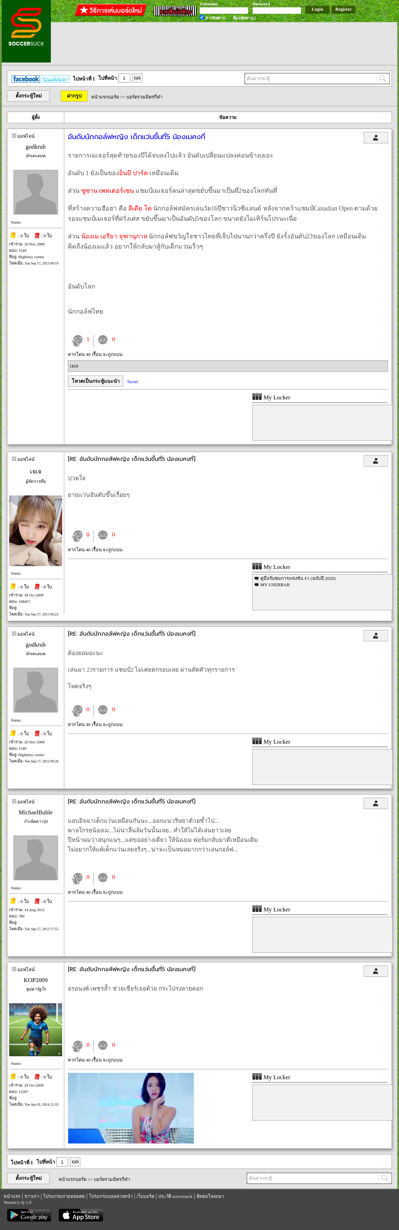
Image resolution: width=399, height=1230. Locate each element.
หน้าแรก (12, 1196)
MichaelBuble (36, 812)
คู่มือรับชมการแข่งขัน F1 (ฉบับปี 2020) (297, 578)
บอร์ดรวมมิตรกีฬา (144, 97)
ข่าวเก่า (31, 1196)
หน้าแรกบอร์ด (105, 97)
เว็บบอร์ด (145, 1196)
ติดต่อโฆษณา (210, 1196)
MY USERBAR (275, 584)
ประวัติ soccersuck (175, 1196)
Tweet (132, 381)
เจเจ (74, 366)
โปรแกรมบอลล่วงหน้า (111, 1196)
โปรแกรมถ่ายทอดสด (64, 1196)
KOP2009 (36, 980)
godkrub (36, 146)
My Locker (271, 397)
